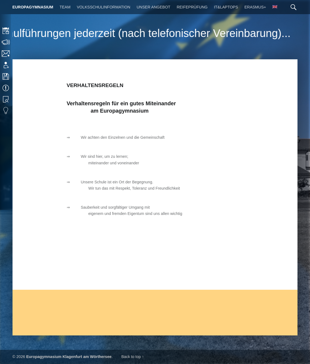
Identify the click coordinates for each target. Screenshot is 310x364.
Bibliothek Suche (6, 99)
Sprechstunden (6, 42)
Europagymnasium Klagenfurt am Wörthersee (68, 356)
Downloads (6, 76)
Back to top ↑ (132, 356)
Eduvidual (6, 110)
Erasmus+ (255, 7)
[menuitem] (274, 7)
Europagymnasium (33, 7)
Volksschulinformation (103, 7)
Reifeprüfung (192, 7)
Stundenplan (6, 30)
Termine (6, 88)
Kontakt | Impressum (6, 53)
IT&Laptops (226, 7)
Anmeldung (6, 65)
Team (65, 7)
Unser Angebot (153, 7)
